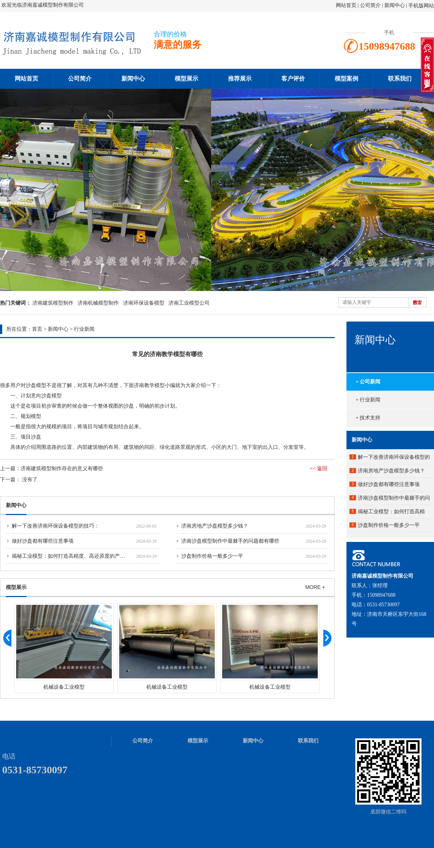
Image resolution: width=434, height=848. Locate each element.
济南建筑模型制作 (53, 303)
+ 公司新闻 (368, 381)
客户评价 (293, 78)
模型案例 (346, 78)
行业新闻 (84, 329)
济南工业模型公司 (189, 303)
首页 (37, 329)
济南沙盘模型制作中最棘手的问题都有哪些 (230, 541)
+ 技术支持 (368, 418)
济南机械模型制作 (98, 303)
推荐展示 (240, 78)
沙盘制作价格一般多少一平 (212, 556)
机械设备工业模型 (64, 687)
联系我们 (400, 78)
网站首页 (346, 5)
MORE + (315, 587)
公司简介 (371, 5)
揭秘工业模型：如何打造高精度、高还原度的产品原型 (73, 556)
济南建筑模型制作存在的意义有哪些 (62, 468)
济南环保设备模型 (143, 303)
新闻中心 (394, 5)
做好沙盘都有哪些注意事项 (43, 541)
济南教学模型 (149, 385)
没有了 (30, 479)
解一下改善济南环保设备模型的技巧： (55, 526)
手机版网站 (421, 5)
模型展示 (186, 78)
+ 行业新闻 (368, 399)
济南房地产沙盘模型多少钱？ (214, 526)
